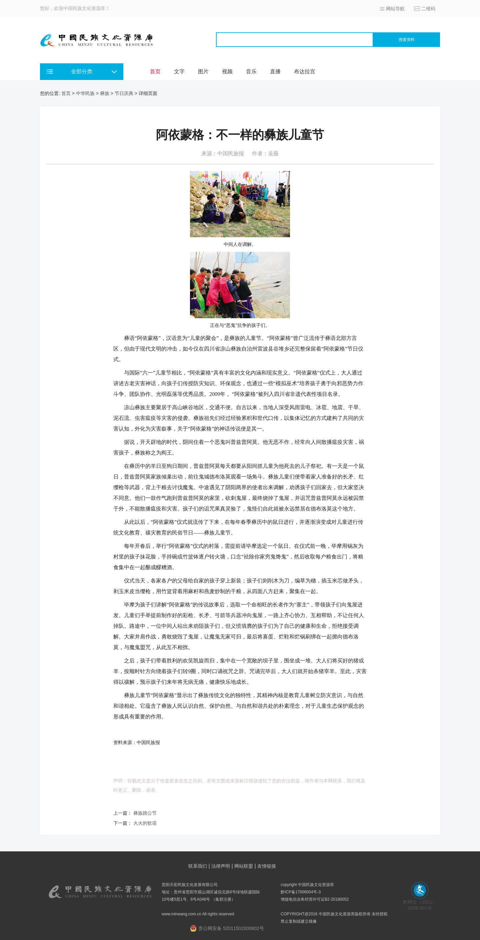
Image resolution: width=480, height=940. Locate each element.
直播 (275, 71)
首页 (155, 71)
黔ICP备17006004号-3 (301, 892)
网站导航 (395, 8)
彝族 (104, 93)
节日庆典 (124, 93)
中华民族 (85, 93)
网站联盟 (243, 866)
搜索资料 (407, 39)
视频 (227, 71)
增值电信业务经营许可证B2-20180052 (315, 899)
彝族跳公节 (145, 813)
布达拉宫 (304, 71)
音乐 (251, 71)
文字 (179, 71)
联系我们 (197, 866)
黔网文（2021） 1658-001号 (420, 903)
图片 (203, 71)
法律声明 (220, 866)
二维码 (428, 8)
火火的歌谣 (145, 823)
